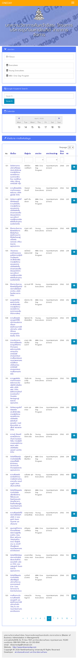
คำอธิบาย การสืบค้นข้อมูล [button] (17, 138)
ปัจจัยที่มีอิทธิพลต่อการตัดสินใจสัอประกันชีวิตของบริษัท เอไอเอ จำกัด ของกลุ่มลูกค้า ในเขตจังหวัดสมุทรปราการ (16, 563)
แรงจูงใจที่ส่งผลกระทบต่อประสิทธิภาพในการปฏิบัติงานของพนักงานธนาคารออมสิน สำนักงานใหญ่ (15, 307)
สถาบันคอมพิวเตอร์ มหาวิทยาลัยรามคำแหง (31, 652)
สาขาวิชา (38, 154)
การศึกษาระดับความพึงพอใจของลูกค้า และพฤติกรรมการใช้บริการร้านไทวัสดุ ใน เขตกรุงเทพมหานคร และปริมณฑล (16, 603)
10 (67, 618)
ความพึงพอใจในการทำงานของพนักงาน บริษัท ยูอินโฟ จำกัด (15, 191)
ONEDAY (7, 3)
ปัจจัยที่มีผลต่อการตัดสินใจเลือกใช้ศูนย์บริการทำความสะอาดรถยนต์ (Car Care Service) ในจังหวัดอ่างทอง (16, 583)
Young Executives (15, 70)
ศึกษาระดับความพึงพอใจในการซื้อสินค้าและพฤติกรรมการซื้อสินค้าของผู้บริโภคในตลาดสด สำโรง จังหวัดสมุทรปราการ (16, 237)
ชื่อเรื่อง (13, 154)
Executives (12, 65)
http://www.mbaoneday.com (24, 647)
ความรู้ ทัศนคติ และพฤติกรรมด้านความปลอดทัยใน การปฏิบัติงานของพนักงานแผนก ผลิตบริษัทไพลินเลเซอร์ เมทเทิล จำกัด (16, 443)
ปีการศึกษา (62, 152)
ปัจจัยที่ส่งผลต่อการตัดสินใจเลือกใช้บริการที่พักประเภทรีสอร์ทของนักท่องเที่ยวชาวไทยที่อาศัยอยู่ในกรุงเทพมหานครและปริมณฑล (16, 499)
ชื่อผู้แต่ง (27, 154)
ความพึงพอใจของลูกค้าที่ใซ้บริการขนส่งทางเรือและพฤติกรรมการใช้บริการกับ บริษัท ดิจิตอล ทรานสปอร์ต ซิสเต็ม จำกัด (16, 327)
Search (9, 101)
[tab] (39, 138)
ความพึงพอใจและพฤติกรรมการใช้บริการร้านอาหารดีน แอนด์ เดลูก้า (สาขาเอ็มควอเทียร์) (16, 480)
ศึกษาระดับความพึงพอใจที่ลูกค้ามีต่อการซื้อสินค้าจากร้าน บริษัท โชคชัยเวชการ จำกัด (16, 290)
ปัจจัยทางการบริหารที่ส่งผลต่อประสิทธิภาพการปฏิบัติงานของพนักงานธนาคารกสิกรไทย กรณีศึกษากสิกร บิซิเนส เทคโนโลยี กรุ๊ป (15, 175)
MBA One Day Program (17, 76)
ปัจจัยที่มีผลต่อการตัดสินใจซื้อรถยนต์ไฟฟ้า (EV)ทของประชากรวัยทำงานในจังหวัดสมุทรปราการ (16, 463)
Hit (67, 154)
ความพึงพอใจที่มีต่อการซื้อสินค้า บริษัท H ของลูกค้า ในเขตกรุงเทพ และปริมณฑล (16, 518)
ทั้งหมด (10, 57)
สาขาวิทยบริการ (51, 154)
